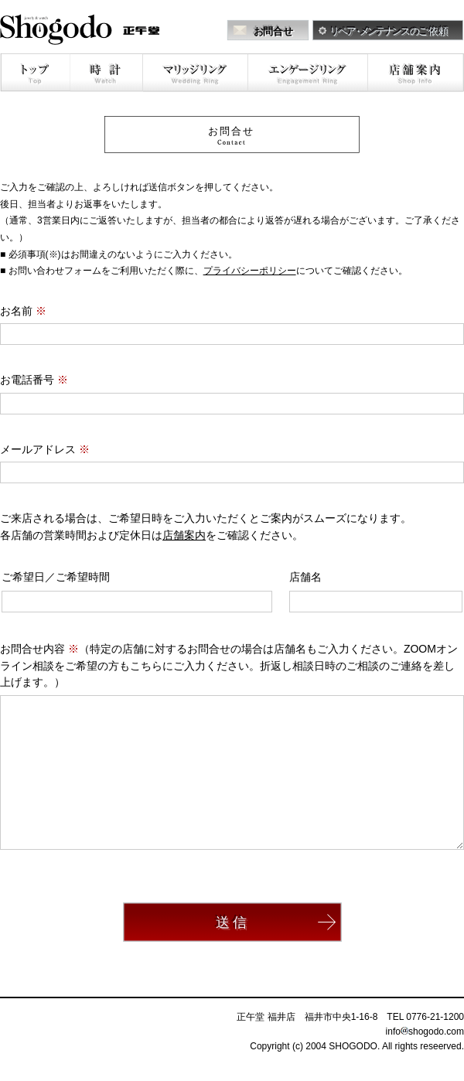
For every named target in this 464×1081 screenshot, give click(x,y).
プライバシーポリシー (249, 270)
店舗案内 (184, 535)
